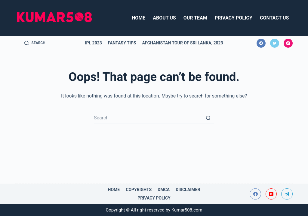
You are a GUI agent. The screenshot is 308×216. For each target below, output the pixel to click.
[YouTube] (271, 194)
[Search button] (208, 118)
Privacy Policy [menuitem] (233, 18)
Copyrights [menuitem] (139, 189)
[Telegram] (287, 194)
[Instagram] (288, 43)
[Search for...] (154, 118)
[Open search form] (34, 43)
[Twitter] (274, 43)
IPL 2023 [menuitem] (93, 42)
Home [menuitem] (138, 18)
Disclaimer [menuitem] (188, 189)
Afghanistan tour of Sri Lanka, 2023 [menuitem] (182, 42)
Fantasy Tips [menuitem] (122, 42)
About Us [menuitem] (164, 18)
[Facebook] (261, 43)
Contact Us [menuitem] (274, 18)
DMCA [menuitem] (164, 189)
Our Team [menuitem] (195, 18)
